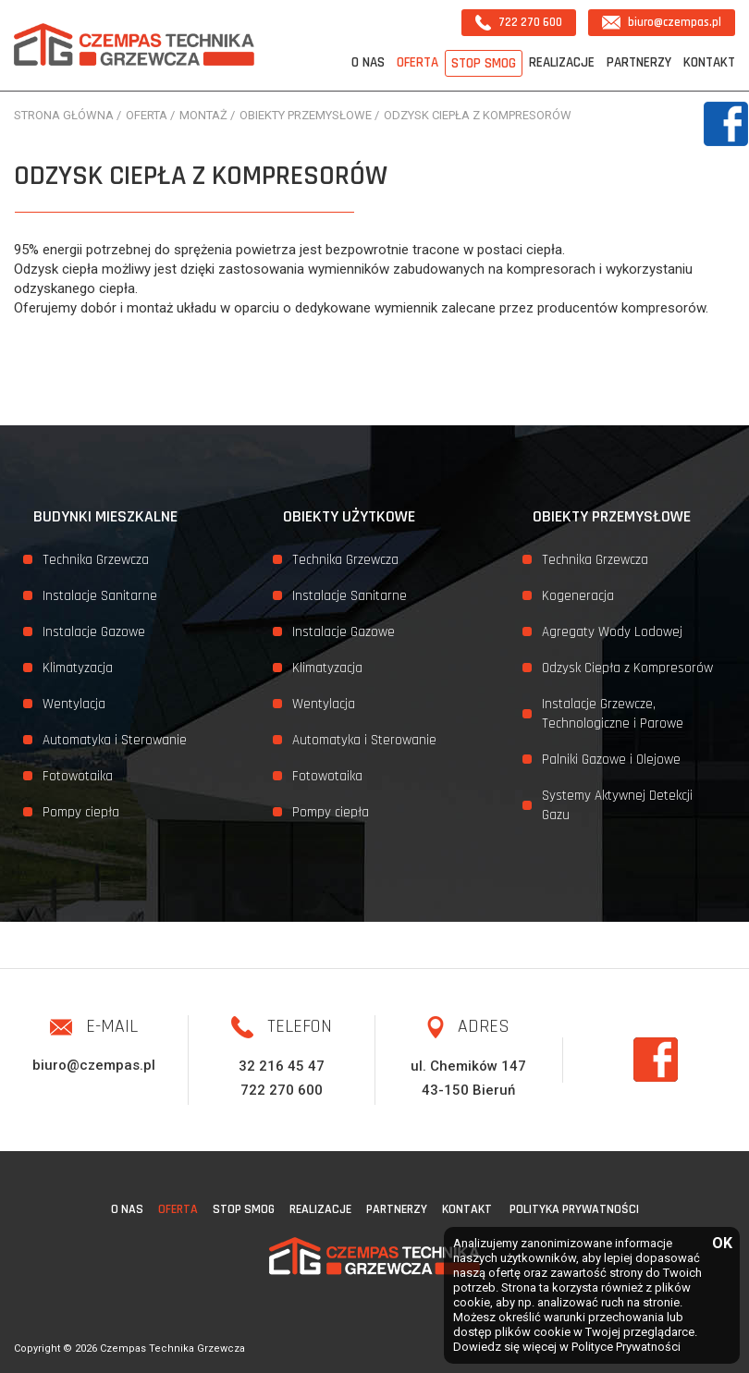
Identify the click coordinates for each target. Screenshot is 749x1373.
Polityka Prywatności (574, 1209)
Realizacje (562, 62)
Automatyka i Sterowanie (115, 740)
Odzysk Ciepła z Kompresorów (627, 668)
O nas (368, 62)
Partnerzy (639, 62)
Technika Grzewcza (96, 560)
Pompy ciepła (81, 812)
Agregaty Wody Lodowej (612, 632)
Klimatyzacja (78, 668)
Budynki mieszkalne (105, 516)
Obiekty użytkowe (349, 516)
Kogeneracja (578, 596)
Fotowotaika (78, 776)
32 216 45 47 (282, 1066)
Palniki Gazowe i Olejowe (611, 759)
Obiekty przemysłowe (612, 516)
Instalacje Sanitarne (100, 596)
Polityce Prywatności (626, 1347)
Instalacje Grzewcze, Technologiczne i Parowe (612, 713)
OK (721, 1244)
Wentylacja (74, 704)
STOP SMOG (483, 63)
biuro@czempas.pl (661, 22)
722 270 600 (518, 23)
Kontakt (709, 62)
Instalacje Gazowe (94, 632)
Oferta (417, 62)
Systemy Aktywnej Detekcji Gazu (617, 805)
